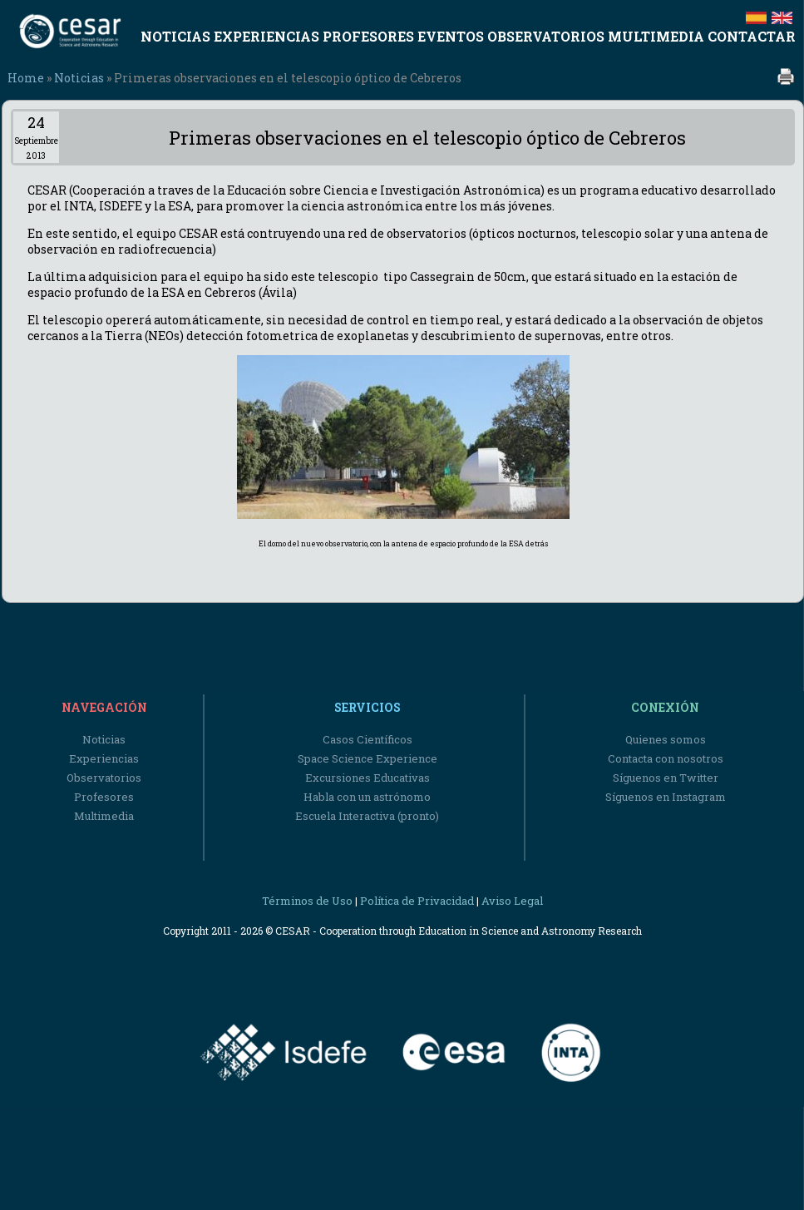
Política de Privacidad (417, 900)
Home (25, 78)
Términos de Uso (307, 900)
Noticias (79, 78)
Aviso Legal (512, 900)
